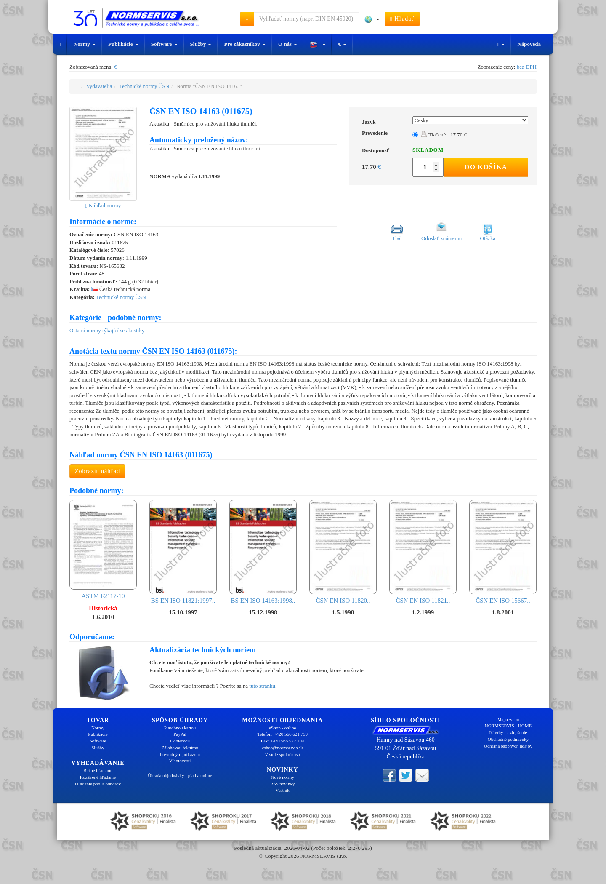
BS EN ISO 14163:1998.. (263, 552)
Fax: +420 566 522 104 (282, 740)
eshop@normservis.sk (282, 747)
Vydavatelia (99, 86)
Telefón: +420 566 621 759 (282, 734)
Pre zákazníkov (245, 44)
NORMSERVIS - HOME (508, 725)
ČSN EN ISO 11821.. (423, 552)
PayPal (179, 734)
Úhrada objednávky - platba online (180, 775)
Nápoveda (529, 44)
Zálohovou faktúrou (180, 747)
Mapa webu (508, 719)
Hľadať (402, 19)
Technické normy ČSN (144, 86)
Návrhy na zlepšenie (508, 732)
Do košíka (486, 167)
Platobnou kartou (180, 727)
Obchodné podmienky (508, 739)
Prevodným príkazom (180, 754)
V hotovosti (180, 760)
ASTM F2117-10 (103, 549)
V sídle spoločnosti (282, 754)
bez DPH (527, 67)
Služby (201, 44)
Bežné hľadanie (97, 770)
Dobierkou (180, 740)
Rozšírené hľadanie (98, 777)
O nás (287, 44)
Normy (85, 44)
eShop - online (282, 727)
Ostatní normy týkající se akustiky (106, 330)
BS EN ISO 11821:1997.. (183, 552)
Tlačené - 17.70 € (444, 134)
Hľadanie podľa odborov (98, 783)
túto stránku (262, 686)
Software (164, 44)
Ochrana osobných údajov (508, 745)
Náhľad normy (103, 205)
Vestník (283, 790)
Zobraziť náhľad (97, 471)
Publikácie (123, 44)
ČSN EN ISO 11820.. (343, 552)
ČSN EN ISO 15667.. (503, 552)
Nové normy (282, 777)
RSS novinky (282, 783)
